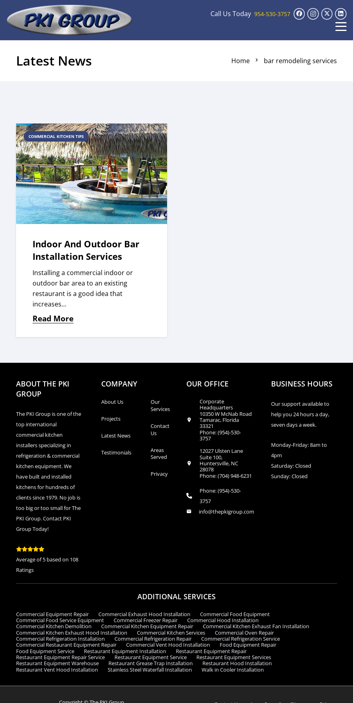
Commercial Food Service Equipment (60, 620)
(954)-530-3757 (220, 435)
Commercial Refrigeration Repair (153, 638)
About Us (112, 401)
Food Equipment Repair (248, 644)
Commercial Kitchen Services (171, 632)
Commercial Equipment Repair (52, 614)
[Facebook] (299, 14)
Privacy (159, 473)
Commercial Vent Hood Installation (168, 644)
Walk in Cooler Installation (233, 669)
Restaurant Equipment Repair (211, 651)
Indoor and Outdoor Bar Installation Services (86, 250)
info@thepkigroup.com (226, 511)
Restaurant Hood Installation (237, 663)
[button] (341, 26)
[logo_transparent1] (69, 20)
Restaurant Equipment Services (233, 657)
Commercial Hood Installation (223, 620)
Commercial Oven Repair (244, 632)
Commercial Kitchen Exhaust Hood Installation (71, 632)
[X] (327, 14)
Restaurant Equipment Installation (125, 651)
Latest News (116, 435)
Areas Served (159, 453)
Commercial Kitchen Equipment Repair (147, 626)
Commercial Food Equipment (235, 614)
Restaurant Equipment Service (150, 657)
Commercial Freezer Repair (146, 620)
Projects (110, 418)
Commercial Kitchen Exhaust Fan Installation (256, 626)
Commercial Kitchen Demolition (54, 626)
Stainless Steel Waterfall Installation (150, 669)
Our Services (160, 405)
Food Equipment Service (45, 651)
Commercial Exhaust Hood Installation (144, 614)
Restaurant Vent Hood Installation (57, 669)
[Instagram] (313, 14)
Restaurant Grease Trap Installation (150, 663)
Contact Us (160, 429)
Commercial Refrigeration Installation (60, 638)
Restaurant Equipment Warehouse (57, 663)
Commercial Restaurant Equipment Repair (66, 644)
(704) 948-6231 (235, 475)
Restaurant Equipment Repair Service (60, 657)
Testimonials (116, 452)
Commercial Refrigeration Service (240, 638)
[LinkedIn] (341, 14)
